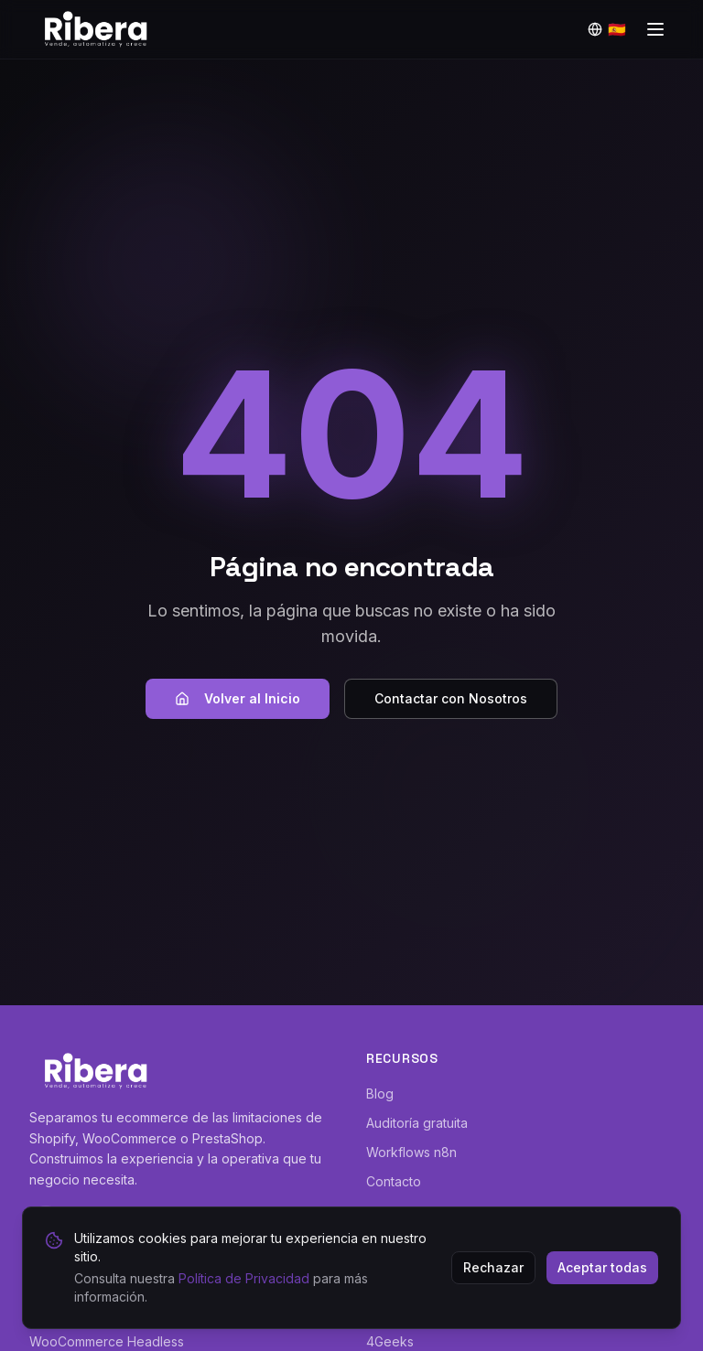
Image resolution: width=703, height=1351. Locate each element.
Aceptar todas (602, 1267)
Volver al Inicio (237, 698)
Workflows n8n (411, 1152)
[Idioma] (606, 29)
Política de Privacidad (243, 1278)
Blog (380, 1093)
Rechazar (493, 1267)
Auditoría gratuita (417, 1123)
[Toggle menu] (655, 29)
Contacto (393, 1181)
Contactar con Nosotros (450, 698)
